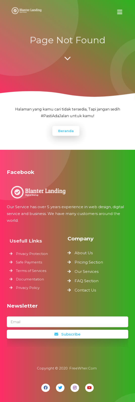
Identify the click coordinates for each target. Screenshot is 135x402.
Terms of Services (31, 270)
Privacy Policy (28, 286)
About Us (84, 252)
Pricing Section (89, 262)
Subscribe (67, 334)
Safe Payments (30, 263)
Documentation (30, 278)
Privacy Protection (32, 255)
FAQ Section (86, 280)
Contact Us (85, 290)
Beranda (66, 130)
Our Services (86, 271)
